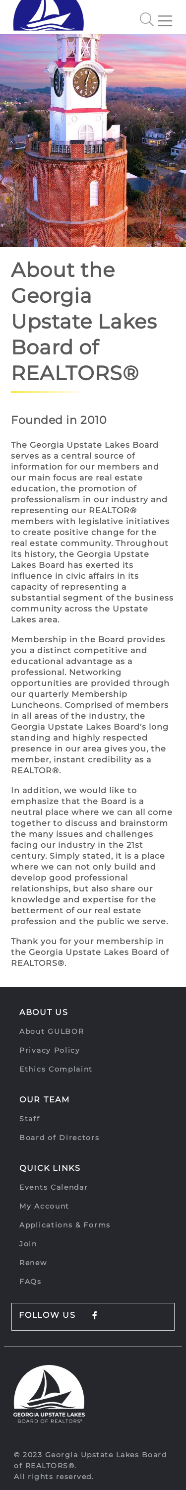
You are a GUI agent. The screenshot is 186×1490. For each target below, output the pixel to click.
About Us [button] (43, 1012)
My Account (44, 1206)
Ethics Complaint (56, 1069)
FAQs (30, 1281)
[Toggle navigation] (169, 17)
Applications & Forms (65, 1224)
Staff (29, 1118)
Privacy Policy (49, 1050)
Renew (33, 1262)
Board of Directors (59, 1137)
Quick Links (50, 1168)
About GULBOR (51, 1031)
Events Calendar (53, 1187)
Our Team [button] (44, 1099)
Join (28, 1243)
